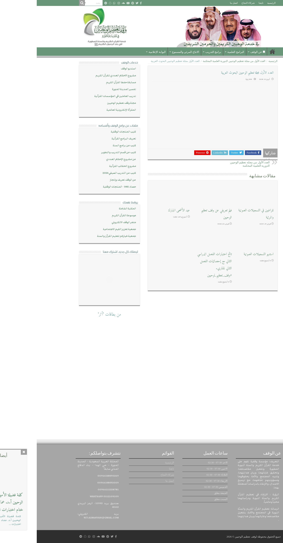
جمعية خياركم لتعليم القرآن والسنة (79, 236)
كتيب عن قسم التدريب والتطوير (81, 152)
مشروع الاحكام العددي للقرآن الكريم (79, 75)
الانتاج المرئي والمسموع (148, 52)
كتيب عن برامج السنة (87, 145)
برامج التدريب (177, 52)
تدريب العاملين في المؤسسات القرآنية (78, 96)
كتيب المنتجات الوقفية (86, 132)
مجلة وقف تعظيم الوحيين (84, 103)
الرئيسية (235, 3)
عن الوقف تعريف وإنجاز (86, 180)
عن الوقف (221, 52)
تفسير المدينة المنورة (87, 89)
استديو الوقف (91, 69)
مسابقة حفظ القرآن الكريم (84, 82)
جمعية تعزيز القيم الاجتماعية (82, 229)
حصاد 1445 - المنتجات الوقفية (82, 187)
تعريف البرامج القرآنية (87, 139)
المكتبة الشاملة (90, 208)
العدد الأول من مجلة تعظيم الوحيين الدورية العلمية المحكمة (197, 61)
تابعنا (224, 3)
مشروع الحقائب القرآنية (86, 166)
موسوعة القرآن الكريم (87, 215)
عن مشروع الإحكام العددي (84, 159)
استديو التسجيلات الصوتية (222, 254)
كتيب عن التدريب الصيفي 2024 (82, 173)
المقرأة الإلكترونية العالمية (84, 110)
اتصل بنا (197, 3)
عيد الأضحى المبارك (142, 210)
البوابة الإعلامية (120, 52)
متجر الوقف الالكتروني (87, 222)
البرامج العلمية (199, 52)
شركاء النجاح (211, 3)
